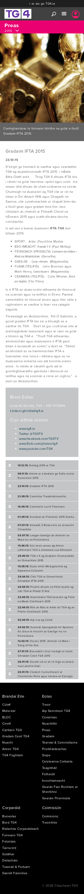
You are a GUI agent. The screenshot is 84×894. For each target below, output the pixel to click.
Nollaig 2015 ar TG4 (36, 465)
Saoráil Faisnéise (15, 873)
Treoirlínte (49, 822)
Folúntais (9, 841)
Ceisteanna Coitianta (57, 761)
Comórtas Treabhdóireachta (42, 496)
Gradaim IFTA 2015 (36, 486)
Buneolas (9, 816)
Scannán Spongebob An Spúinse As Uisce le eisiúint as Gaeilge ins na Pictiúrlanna (45, 631)
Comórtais (49, 717)
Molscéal (8, 711)
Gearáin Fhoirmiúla (56, 798)
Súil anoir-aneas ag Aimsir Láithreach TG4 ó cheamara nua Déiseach (45, 548)
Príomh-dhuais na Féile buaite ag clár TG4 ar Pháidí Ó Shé (45, 589)
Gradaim (48, 736)
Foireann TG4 (12, 835)
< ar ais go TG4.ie (42, 3)
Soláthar (8, 854)
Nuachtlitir (49, 723)
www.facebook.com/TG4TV (38, 438)
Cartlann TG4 (12, 730)
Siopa (46, 755)
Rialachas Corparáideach (20, 828)
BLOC (6, 717)
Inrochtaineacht (53, 780)
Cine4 (6, 723)
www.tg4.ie (27, 428)
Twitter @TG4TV (31, 434)
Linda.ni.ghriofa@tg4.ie (27, 411)
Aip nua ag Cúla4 (35, 620)
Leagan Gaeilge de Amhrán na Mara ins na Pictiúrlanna (43, 537)
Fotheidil (48, 774)
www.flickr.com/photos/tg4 (38, 443)
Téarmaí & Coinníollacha (60, 742)
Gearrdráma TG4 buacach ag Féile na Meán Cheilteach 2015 (46, 599)
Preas (46, 730)
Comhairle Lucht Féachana (41, 506)
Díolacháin (10, 860)
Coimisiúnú (50, 816)
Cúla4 (6, 704)
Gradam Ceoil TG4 (15, 736)
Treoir (46, 704)
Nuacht (7, 742)
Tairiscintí (9, 848)
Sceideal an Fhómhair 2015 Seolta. (46, 517)
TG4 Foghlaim (12, 755)
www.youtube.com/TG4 (36, 448)
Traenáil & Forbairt (16, 867)
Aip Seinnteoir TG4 (56, 711)
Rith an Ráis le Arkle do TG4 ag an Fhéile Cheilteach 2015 (46, 609)
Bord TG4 (9, 822)
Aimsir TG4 (10, 749)
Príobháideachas (54, 749)
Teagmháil (49, 768)
